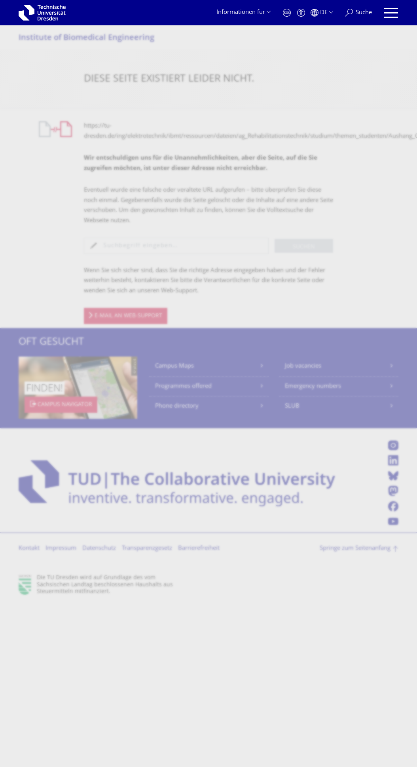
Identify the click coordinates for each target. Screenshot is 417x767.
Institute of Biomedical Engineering (86, 38)
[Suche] (358, 13)
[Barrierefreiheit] (301, 13)
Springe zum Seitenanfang (355, 548)
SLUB (292, 406)
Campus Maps (174, 366)
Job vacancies (303, 366)
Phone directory (177, 406)
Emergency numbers (313, 386)
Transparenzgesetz (147, 548)
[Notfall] (286, 13)
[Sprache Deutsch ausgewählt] (322, 13)
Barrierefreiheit (199, 548)
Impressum (60, 548)
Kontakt (29, 548)
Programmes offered (183, 386)
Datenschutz (99, 548)
